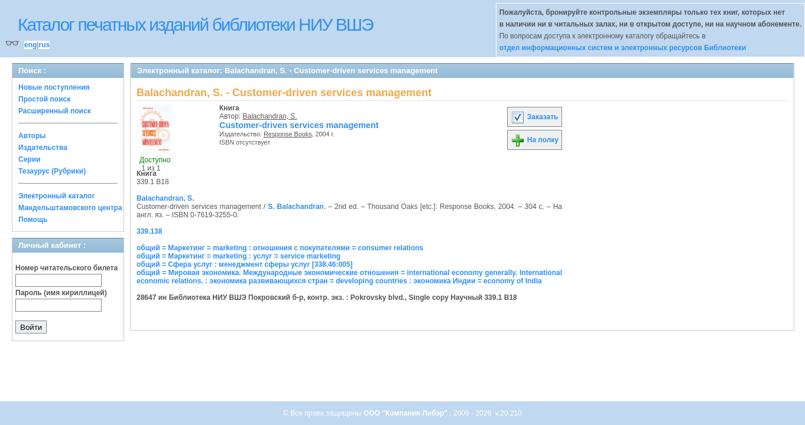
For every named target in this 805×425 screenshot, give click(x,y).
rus (44, 45)
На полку (535, 140)
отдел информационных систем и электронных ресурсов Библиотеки (622, 48)
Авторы (32, 136)
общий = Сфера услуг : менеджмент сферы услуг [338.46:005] (244, 264)
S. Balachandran (296, 206)
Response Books (288, 134)
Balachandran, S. (270, 116)
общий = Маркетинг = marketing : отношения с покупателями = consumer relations (280, 248)
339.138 (149, 231)
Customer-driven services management (299, 125)
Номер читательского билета (66, 268)
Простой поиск (44, 99)
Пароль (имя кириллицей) (61, 293)
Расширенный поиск (54, 111)
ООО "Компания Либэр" (406, 413)
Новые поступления (54, 87)
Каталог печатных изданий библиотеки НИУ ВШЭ (195, 24)
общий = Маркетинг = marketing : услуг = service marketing (238, 256)
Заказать (534, 117)
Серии (29, 159)
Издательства (42, 147)
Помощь (32, 219)
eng (30, 45)
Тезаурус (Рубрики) (52, 171)
